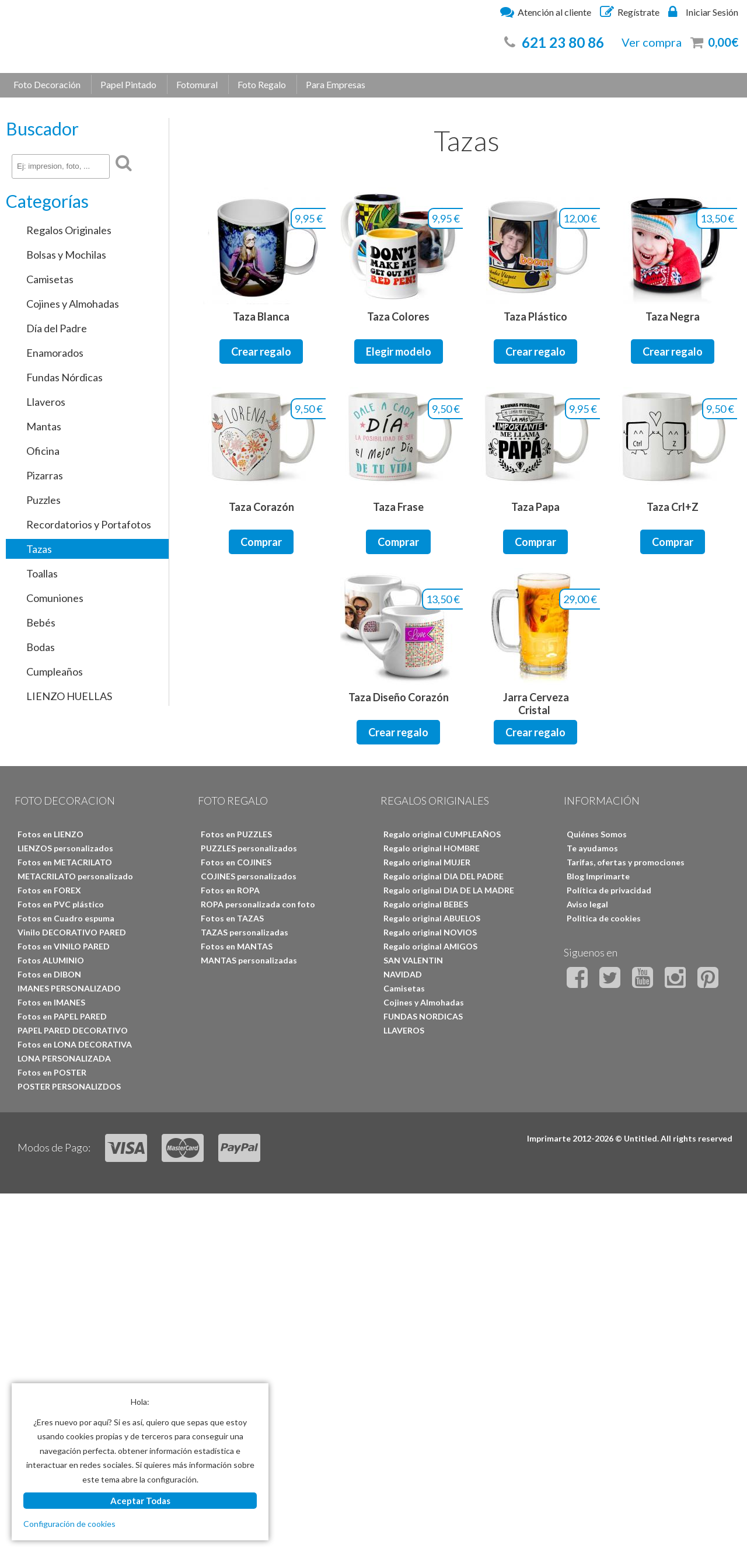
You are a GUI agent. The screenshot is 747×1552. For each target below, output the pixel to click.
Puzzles (43, 499)
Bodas (40, 647)
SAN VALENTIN (413, 960)
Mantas (43, 426)
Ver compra (652, 42)
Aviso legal (587, 904)
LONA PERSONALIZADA (64, 1058)
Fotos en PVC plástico (61, 904)
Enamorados (54, 352)
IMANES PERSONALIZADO (69, 988)
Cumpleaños (54, 671)
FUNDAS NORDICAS (423, 1016)
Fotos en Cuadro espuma (66, 918)
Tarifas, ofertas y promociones (626, 862)
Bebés (40, 622)
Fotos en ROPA (230, 890)
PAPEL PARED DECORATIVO (73, 1030)
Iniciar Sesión (703, 12)
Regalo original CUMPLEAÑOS (442, 834)
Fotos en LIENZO (50, 834)
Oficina (43, 450)
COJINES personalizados (248, 876)
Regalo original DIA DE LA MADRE (448, 890)
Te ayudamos (592, 848)
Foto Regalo (262, 84)
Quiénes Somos (597, 834)
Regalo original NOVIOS (430, 932)
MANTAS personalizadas (249, 960)
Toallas (42, 573)
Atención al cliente (545, 12)
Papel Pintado (128, 84)
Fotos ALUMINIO (51, 960)
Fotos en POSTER (52, 1072)
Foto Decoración (47, 84)
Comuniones (54, 597)
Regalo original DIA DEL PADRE (443, 876)
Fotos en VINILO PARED (64, 946)
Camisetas (50, 279)
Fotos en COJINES (236, 862)
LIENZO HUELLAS (69, 696)
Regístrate (629, 12)
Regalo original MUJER (426, 862)
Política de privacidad (609, 890)
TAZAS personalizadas (244, 932)
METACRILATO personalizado (75, 876)
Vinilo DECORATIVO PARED (72, 932)
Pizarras (44, 475)
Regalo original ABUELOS (431, 918)
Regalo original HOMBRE (431, 848)
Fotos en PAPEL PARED (62, 1016)
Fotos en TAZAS (232, 918)
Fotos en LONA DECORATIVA (75, 1044)
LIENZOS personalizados (65, 848)
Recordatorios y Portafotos (88, 524)
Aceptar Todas (140, 1500)
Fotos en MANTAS (237, 946)
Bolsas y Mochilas (66, 254)
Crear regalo (261, 351)
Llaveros (45, 401)
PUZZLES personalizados (249, 848)
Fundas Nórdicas (64, 377)
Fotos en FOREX (49, 890)
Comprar (261, 541)
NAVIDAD (402, 974)
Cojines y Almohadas (72, 303)
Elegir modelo (398, 351)
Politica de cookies (604, 918)
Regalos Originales (68, 230)
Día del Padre (56, 328)
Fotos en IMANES (51, 1002)
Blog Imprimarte (598, 876)
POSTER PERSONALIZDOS (69, 1086)
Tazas (39, 548)
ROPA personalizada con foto (258, 904)
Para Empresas (335, 84)
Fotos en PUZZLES (236, 834)
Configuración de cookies (69, 1524)
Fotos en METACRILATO (65, 862)
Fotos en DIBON (49, 974)
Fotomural (197, 84)
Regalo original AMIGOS (430, 946)
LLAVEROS (403, 1030)
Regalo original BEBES (425, 904)
